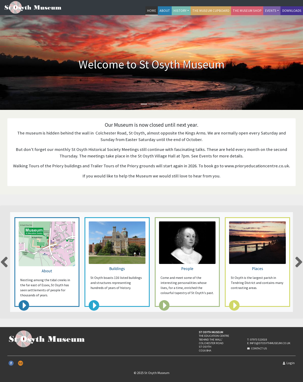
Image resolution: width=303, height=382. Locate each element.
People (187, 268)
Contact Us (259, 348)
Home (151, 10)
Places (257, 268)
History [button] (179, 10)
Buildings (117, 268)
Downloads (291, 10)
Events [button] (270, 10)
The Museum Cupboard (210, 10)
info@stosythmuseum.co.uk (270, 343)
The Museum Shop (247, 10)
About (164, 10)
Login (289, 363)
